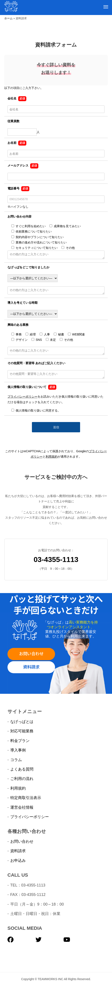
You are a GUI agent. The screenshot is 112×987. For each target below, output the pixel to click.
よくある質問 (21, 769)
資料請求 (31, 667)
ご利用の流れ (21, 779)
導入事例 (18, 750)
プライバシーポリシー (22, 396)
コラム (16, 760)
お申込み (18, 860)
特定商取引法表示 (25, 798)
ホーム (8, 18)
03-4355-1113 (56, 559)
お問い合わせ (31, 653)
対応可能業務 (21, 731)
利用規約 (52, 456)
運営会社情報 (21, 807)
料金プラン (20, 741)
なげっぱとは (21, 722)
